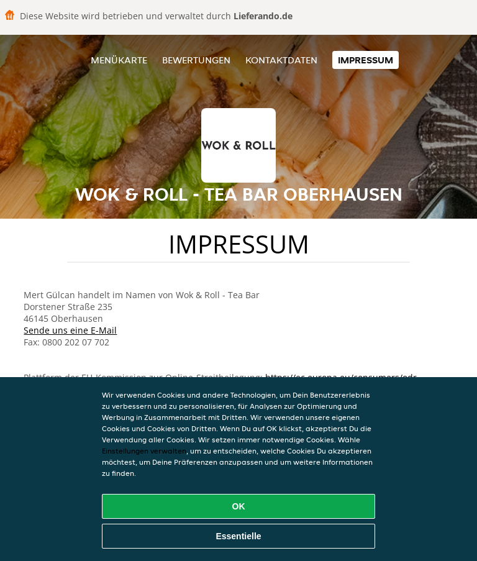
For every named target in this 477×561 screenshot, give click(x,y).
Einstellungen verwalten (144, 450)
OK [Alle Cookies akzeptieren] (238, 506)
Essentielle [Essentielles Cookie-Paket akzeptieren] (238, 536)
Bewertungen (196, 59)
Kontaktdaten (281, 59)
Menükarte (119, 59)
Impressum (365, 59)
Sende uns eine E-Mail (70, 330)
